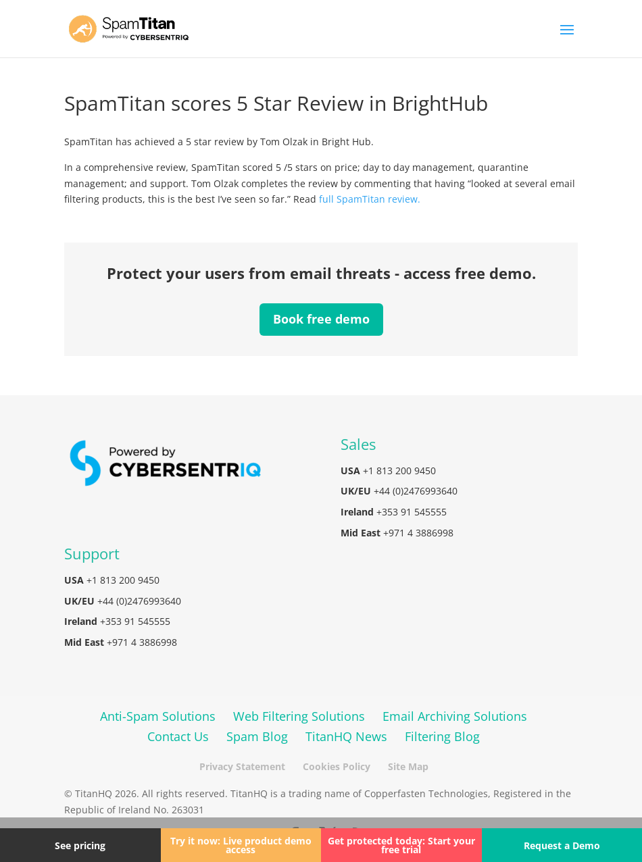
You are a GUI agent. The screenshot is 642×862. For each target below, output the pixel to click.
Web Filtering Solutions (299, 716)
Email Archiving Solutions (454, 716)
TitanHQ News (346, 736)
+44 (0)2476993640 (416, 490)
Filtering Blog (442, 736)
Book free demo (321, 319)
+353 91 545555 (411, 511)
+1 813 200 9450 (399, 470)
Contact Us (178, 736)
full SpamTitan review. (369, 199)
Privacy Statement (242, 766)
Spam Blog (257, 736)
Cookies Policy (336, 766)
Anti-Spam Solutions (158, 716)
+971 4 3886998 (418, 532)
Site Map (408, 766)
